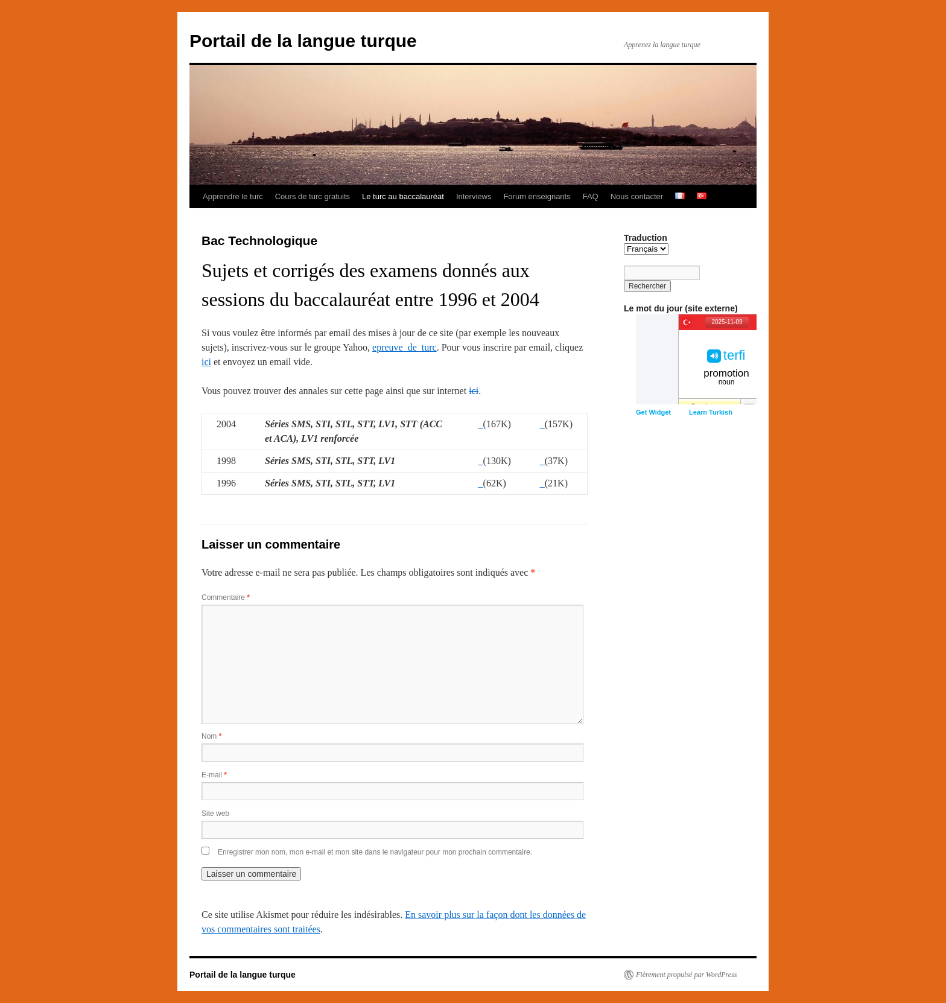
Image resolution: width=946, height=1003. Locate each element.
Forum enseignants (536, 196)
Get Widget (653, 412)
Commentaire (226, 597)
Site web (215, 813)
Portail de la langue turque (303, 41)
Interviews (474, 196)
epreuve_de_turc (404, 347)
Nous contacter (637, 196)
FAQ (590, 196)
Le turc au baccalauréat (403, 196)
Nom (211, 736)
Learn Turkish (710, 412)
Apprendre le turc (233, 196)
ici (206, 362)
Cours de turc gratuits (312, 196)
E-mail (214, 775)
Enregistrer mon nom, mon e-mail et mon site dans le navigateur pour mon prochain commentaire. (375, 852)
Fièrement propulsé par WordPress (686, 974)
